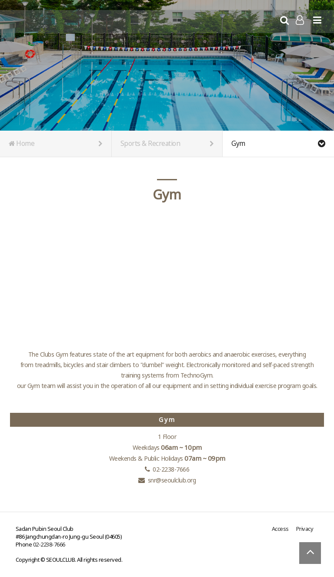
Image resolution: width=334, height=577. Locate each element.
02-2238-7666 (49, 544)
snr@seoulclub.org (172, 480)
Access (280, 529)
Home (56, 144)
